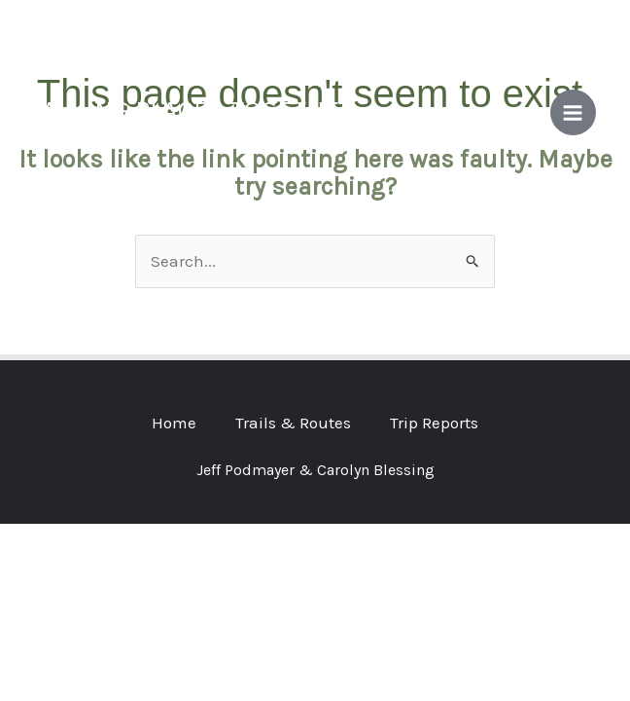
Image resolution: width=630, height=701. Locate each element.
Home (174, 422)
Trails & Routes (293, 422)
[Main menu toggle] (573, 113)
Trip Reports (434, 422)
